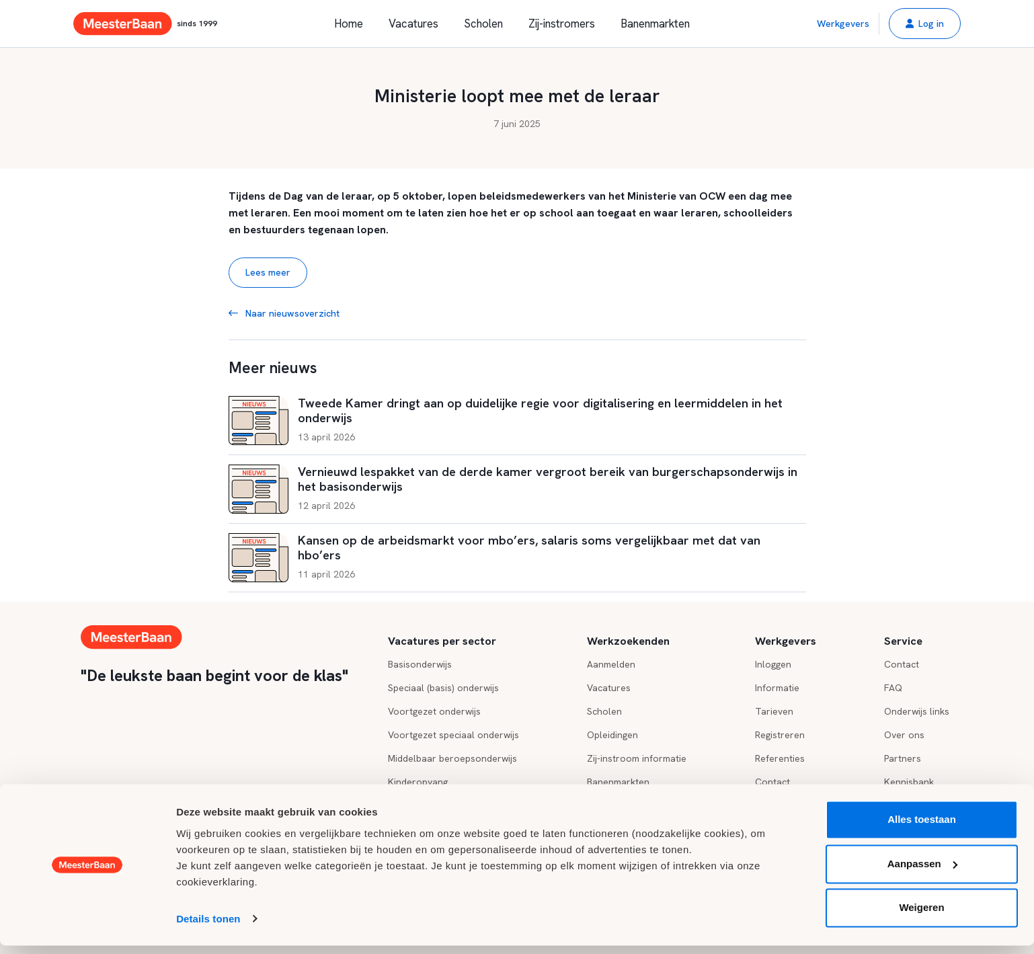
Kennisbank (909, 782)
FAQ (893, 688)
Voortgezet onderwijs (434, 711)
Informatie (777, 688)
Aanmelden (611, 664)
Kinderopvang (418, 782)
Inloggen (773, 664)
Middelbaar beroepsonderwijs (452, 758)
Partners (902, 758)
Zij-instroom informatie (636, 758)
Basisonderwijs (420, 664)
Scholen (483, 23)
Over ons (904, 735)
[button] (925, 23)
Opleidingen (612, 735)
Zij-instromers (561, 23)
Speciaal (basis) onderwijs (443, 688)
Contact (772, 782)
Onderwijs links (916, 711)
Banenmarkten (655, 23)
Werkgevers (843, 23)
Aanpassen (922, 872)
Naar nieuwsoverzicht (284, 313)
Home (348, 23)
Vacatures (413, 23)
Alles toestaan (921, 828)
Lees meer (267, 272)
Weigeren (921, 916)
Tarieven (774, 711)
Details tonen (208, 927)
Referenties (780, 758)
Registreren (780, 735)
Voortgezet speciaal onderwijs (453, 735)
